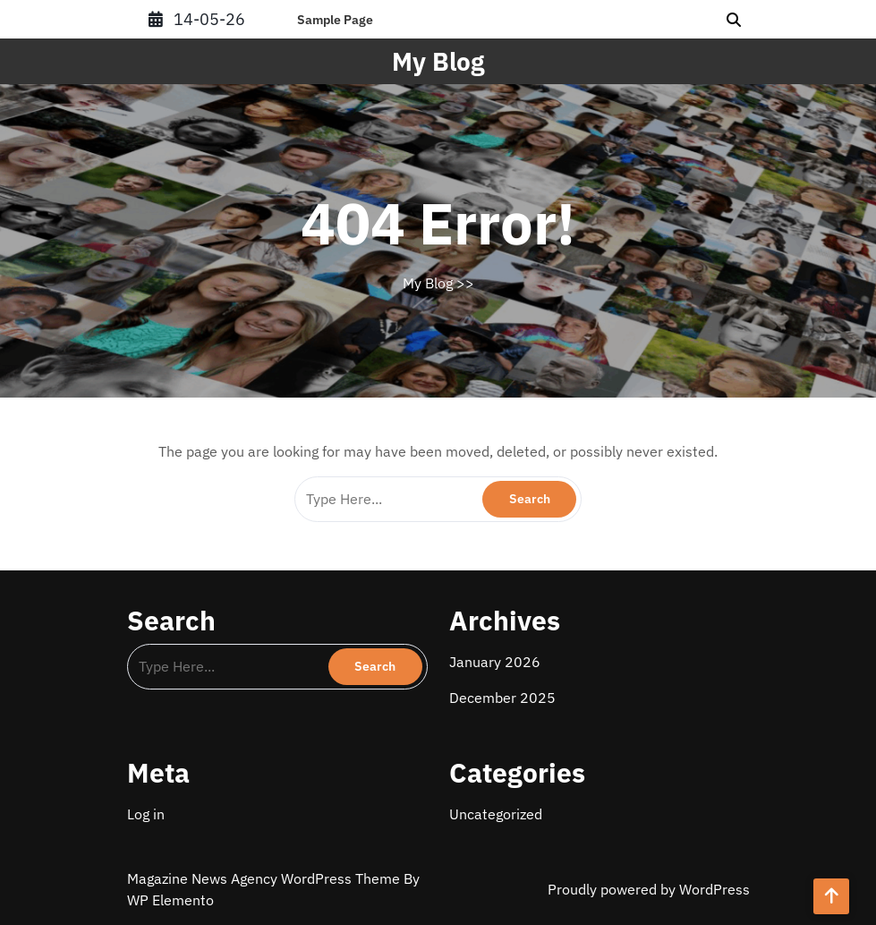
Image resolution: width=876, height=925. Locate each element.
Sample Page (335, 20)
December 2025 (502, 698)
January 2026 (494, 662)
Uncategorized (495, 814)
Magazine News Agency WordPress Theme (265, 878)
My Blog (438, 61)
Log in (146, 814)
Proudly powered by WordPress (649, 889)
